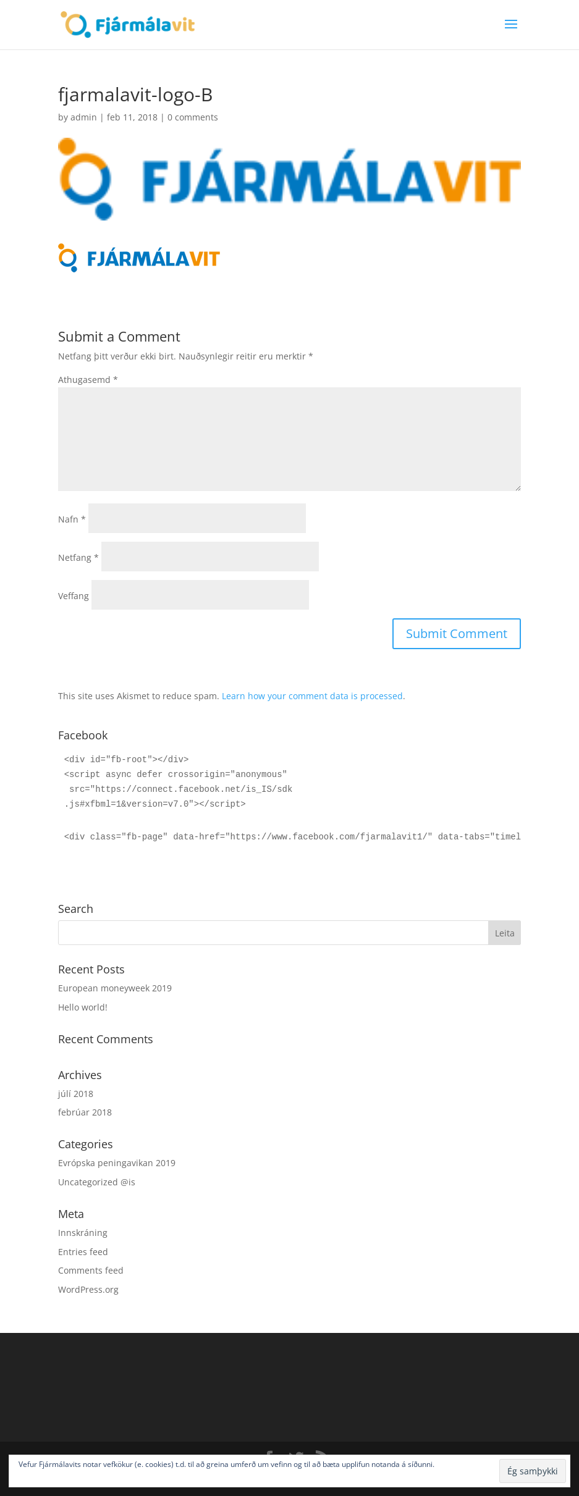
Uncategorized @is (96, 1182)
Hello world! (83, 1007)
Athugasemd (88, 379)
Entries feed (83, 1252)
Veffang (73, 596)
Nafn (72, 519)
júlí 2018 (75, 1093)
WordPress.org (88, 1289)
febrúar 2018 (85, 1112)
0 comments (192, 117)
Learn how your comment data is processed (312, 696)
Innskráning (83, 1232)
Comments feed (91, 1270)
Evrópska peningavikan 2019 (116, 1163)
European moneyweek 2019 (115, 988)
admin (83, 117)
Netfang (78, 557)
